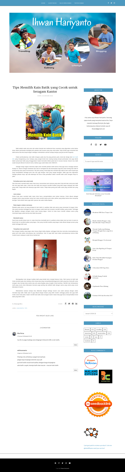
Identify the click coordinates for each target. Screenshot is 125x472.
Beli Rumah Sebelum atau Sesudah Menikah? (98, 194)
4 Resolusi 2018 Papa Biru (101, 268)
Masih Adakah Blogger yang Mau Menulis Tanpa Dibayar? (102, 221)
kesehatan (88, 341)
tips (26, 308)
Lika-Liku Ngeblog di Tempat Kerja (102, 249)
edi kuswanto (22, 350)
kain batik (20, 308)
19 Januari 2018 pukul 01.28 (24, 336)
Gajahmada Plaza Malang (100, 286)
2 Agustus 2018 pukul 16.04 (24, 353)
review (87, 337)
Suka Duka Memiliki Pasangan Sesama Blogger (102, 258)
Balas (75, 345)
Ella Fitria (20, 333)
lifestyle (87, 329)
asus (96, 337)
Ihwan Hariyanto (65, 468)
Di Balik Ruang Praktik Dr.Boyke (100, 277)
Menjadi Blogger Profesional (102, 240)
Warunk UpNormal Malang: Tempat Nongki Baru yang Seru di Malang (103, 231)
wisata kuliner (102, 333)
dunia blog (88, 333)
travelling (99, 329)
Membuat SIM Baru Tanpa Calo (102, 212)
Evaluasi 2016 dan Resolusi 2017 (103, 295)
